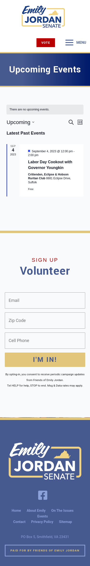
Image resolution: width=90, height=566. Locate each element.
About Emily (36, 510)
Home (16, 510)
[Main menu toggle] (75, 42)
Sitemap (65, 522)
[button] (45, 42)
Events (42, 516)
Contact (19, 522)
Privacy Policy (42, 522)
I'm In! (45, 360)
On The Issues (62, 510)
